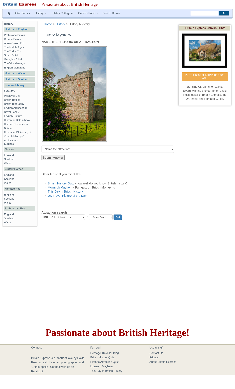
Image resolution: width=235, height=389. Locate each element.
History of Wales (15, 73)
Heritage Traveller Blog (104, 353)
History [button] (40, 13)
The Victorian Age (14, 63)
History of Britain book (17, 120)
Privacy (154, 357)
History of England (16, 29)
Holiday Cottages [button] (62, 13)
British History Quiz (61, 183)
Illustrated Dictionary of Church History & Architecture (17, 136)
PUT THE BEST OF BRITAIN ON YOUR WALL (205, 76)
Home (48, 24)
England (9, 155)
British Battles (12, 99)
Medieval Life (12, 95)
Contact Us (156, 353)
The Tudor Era (12, 51)
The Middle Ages (14, 47)
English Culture (13, 116)
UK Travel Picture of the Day (67, 195)
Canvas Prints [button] (88, 13)
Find (45, 217)
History (60, 24)
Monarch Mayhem (60, 187)
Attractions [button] (22, 13)
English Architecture (16, 107)
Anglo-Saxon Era (14, 43)
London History (14, 85)
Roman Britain (12, 39)
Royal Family (11, 112)
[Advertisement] (19, 276)
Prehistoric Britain (14, 35)
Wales (7, 163)
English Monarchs (14, 67)
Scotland (9, 159)
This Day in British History (65, 191)
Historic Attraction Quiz (104, 361)
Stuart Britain (11, 55)
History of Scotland (17, 79)
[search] (204, 13)
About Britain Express (162, 361)
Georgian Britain (13, 59)
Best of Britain (111, 13)
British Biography (14, 103)
